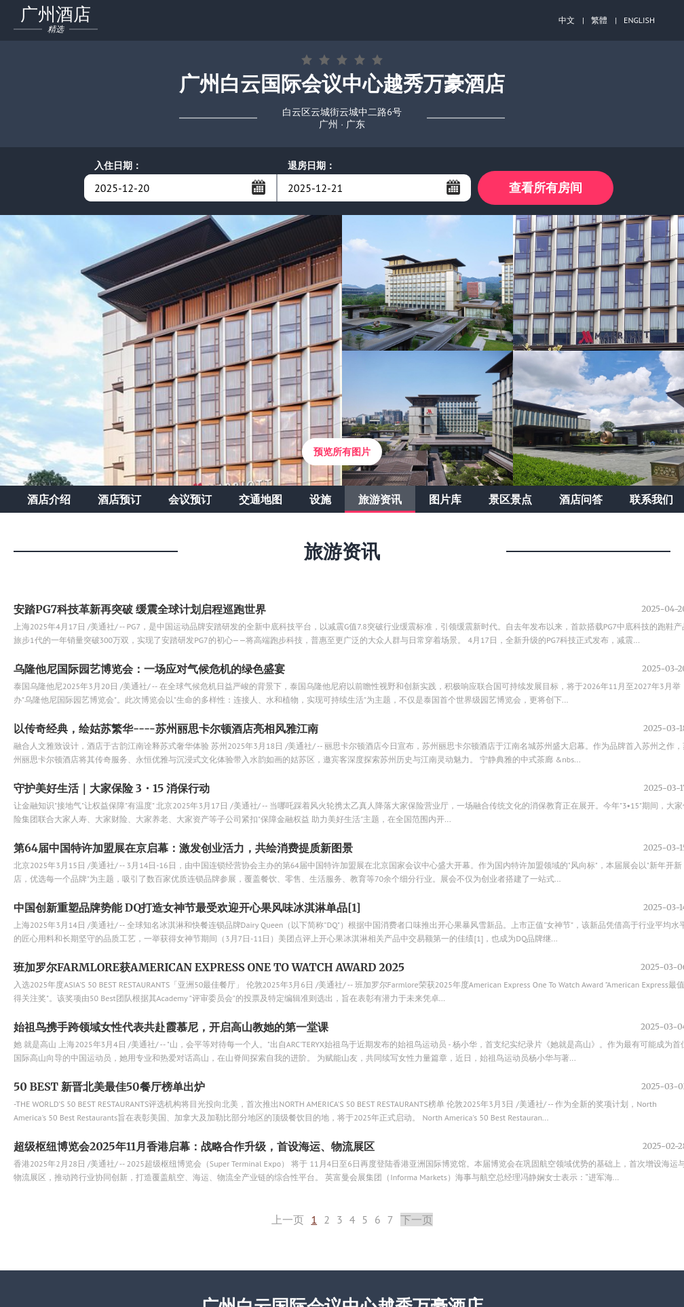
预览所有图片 (342, 452)
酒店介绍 (49, 499)
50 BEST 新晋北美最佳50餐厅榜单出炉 (109, 1086)
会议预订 (190, 499)
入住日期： (118, 165)
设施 (320, 499)
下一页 (416, 1219)
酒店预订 (119, 499)
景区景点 (510, 499)
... (258, 187)
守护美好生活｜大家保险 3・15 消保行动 (112, 788)
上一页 (287, 1219)
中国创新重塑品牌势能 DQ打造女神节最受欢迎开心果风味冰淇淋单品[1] (187, 907)
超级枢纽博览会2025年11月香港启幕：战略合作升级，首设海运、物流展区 (194, 1146)
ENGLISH (639, 20)
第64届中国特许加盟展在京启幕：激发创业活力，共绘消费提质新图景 (183, 848)
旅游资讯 (380, 499)
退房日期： (311, 165)
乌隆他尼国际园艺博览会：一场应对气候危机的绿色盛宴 (149, 669)
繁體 (599, 20)
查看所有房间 (545, 187)
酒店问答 (581, 499)
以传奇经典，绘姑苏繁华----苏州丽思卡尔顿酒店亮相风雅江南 (166, 728)
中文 (566, 20)
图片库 (445, 499)
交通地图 (260, 499)
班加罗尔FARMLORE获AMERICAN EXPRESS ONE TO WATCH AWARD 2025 (209, 967)
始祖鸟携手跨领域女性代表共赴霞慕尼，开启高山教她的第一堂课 (171, 1027)
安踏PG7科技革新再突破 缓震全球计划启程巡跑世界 (140, 609)
